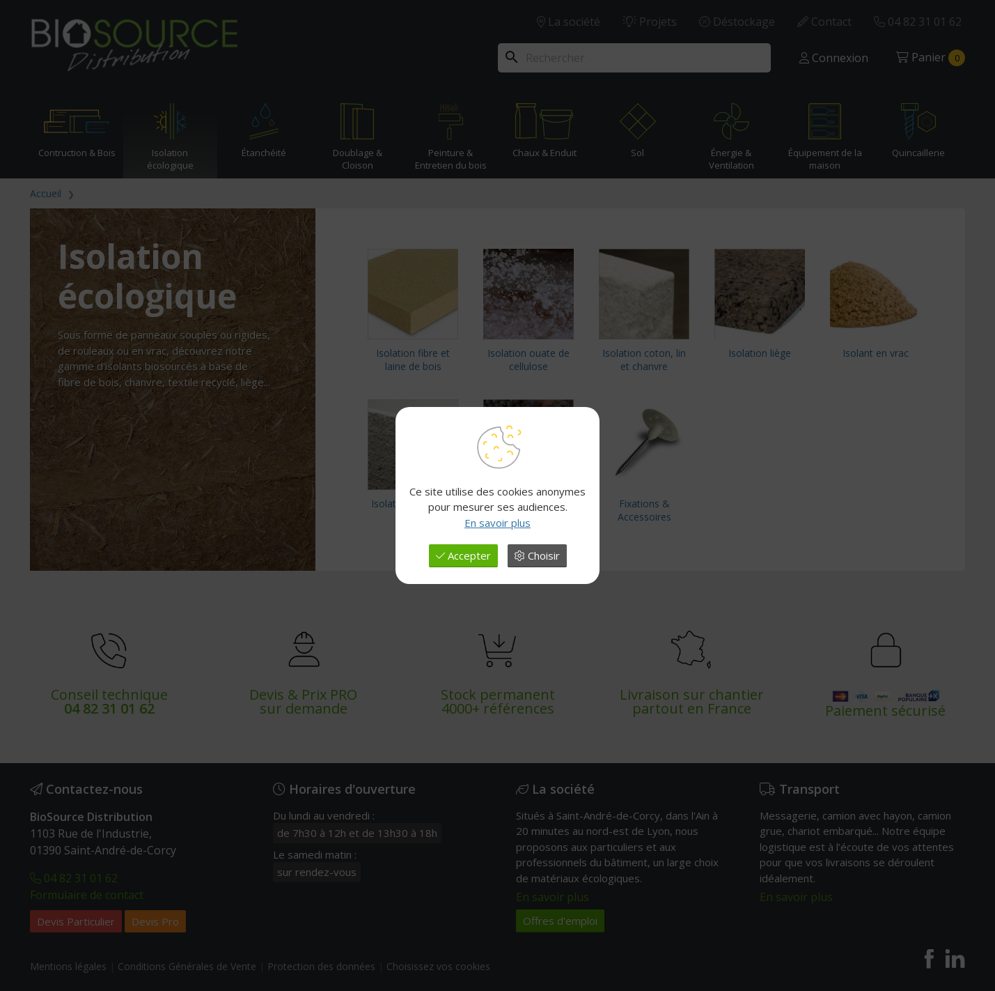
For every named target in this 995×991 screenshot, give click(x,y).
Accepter (463, 555)
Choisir (537, 555)
